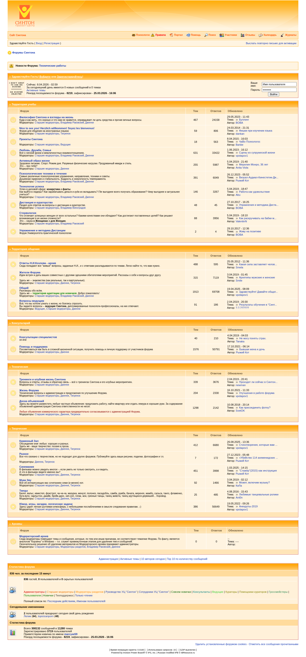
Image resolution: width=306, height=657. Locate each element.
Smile (239, 280)
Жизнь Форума (29, 390)
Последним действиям (61, 601)
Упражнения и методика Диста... (259, 204)
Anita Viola (242, 167)
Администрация (108, 558)
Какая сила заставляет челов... (258, 264)
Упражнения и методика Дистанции (42, 230)
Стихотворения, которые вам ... (258, 444)
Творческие (19, 428)
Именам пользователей (90, 601)
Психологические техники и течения (42, 173)
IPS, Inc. (152, 653)
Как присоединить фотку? (254, 407)
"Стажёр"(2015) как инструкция (258, 470)
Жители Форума (29, 272)
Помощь (193, 35)
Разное (23, 453)
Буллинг (244, 119)
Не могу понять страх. (252, 338)
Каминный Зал (28, 441)
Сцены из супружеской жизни (257, 152)
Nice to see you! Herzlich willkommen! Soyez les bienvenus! (56, 128)
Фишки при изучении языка (255, 130)
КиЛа (239, 485)
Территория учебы (24, 104)
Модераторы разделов (73, 547)
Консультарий (21, 323)
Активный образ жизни (34, 160)
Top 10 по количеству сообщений (187, 558)
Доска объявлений (31, 401)
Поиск (210, 35)
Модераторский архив (33, 536)
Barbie (239, 144)
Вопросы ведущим (31, 300)
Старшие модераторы (47, 122)
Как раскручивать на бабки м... (257, 218)
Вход (39, 43)
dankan (240, 133)
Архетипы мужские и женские (257, 277)
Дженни (89, 122)
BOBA (239, 122)
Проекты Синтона (31, 139)
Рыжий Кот (242, 180)
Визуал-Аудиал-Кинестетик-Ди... (258, 177)
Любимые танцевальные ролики (259, 494)
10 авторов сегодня (153, 558)
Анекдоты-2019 (248, 506)
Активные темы (36, 90)
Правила (158, 35)
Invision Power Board (133, 653)
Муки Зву (25, 480)
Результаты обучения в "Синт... (258, 304)
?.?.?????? (242, 307)
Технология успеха (31, 186)
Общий (23, 287)
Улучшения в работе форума (256, 393)
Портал (176, 35)
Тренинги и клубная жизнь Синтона (42, 379)
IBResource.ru (188, 653)
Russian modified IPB (168, 653)
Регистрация (51, 43)
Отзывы (247, 35)
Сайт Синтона (18, 35)
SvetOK (240, 410)
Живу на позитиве (250, 231)
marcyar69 (70, 634)
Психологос (141, 35)
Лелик (27, 616)
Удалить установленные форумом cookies (221, 644)
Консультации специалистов (38, 337)
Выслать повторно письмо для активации (271, 43)
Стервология (27, 213)
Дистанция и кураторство (36, 202)
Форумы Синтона (23, 52)
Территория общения (25, 249)
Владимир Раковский (72, 122)
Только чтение (84, 595)
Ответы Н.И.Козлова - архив (37, 263)
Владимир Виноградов (73, 208)
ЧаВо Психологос (249, 141)
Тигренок (65, 133)
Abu (238, 194)
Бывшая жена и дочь (252, 349)
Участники (228, 35)
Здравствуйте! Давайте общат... (258, 291)
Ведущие (65, 144)
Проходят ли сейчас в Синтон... (258, 382)
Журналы (288, 35)
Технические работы (52, 65)
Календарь (268, 35)
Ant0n (239, 497)
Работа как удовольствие (254, 191)
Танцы (23, 490)
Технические (20, 366)
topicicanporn (46, 616)
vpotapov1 (242, 155)
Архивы (17, 523)
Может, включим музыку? (254, 482)
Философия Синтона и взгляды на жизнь (46, 117)
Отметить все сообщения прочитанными (273, 644)
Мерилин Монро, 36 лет (253, 164)
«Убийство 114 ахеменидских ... (258, 457)
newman (241, 385)
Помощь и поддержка (33, 346)
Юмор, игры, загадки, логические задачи (45, 504)
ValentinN (241, 221)
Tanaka (240, 341)
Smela (239, 267)
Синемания (26, 466)
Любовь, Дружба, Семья (35, 150)
